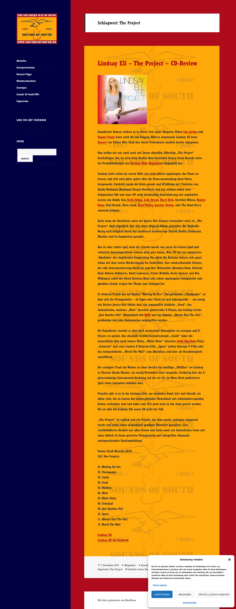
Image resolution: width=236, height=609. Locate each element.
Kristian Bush (139, 163)
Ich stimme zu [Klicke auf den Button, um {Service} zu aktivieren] (37, 132)
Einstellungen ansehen (214, 594)
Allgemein (130, 565)
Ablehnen (184, 594)
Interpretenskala (26, 67)
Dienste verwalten (160, 585)
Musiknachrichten (26, 80)
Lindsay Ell (105, 535)
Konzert (103, 142)
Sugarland (155, 163)
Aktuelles (21, 60)
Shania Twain (106, 137)
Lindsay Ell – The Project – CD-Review (147, 63)
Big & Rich (167, 200)
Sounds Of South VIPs (28, 94)
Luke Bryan (151, 200)
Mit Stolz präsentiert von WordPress (117, 600)
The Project (116, 569)
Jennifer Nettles (164, 205)
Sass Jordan (190, 132)
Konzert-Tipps (24, 74)
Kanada (145, 565)
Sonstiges (22, 87)
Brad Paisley (145, 205)
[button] (229, 559)
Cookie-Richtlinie (190, 602)
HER (147, 315)
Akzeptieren (162, 594)
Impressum (22, 101)
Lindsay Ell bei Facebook (113, 540)
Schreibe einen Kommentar (142, 569)
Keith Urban (134, 200)
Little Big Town (186, 341)
